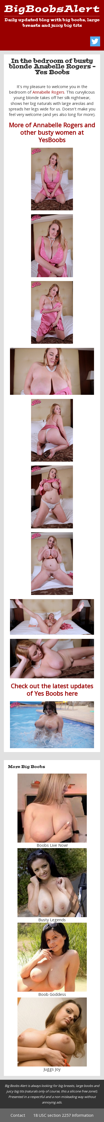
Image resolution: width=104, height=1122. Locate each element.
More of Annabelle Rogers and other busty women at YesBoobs (52, 132)
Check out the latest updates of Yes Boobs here (52, 689)
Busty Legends (52, 919)
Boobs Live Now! (52, 845)
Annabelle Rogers (48, 92)
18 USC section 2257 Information (63, 1115)
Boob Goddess (52, 994)
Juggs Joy (52, 1069)
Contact (18, 1115)
